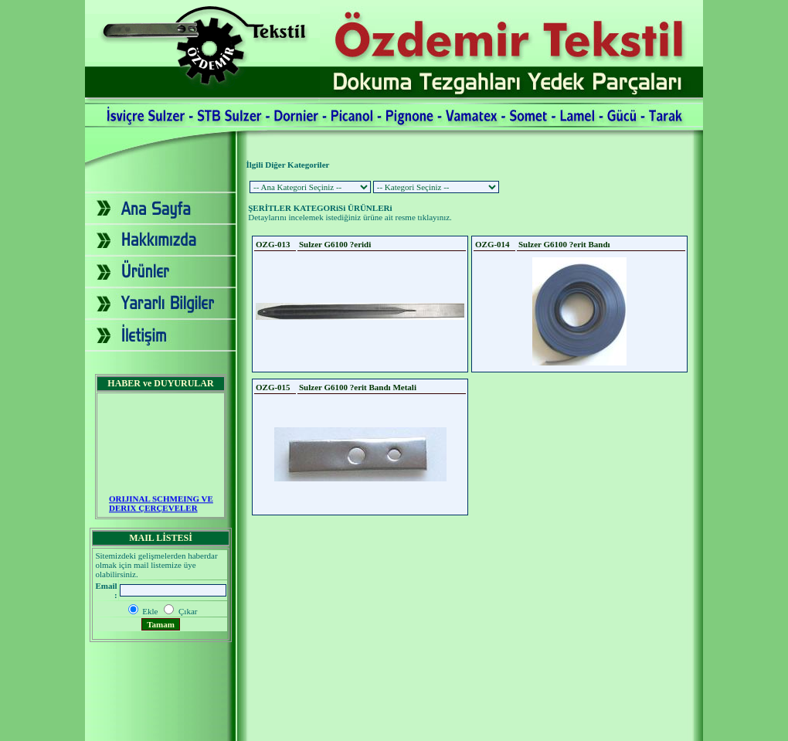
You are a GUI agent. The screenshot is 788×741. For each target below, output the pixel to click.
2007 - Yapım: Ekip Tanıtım (394, 728)
